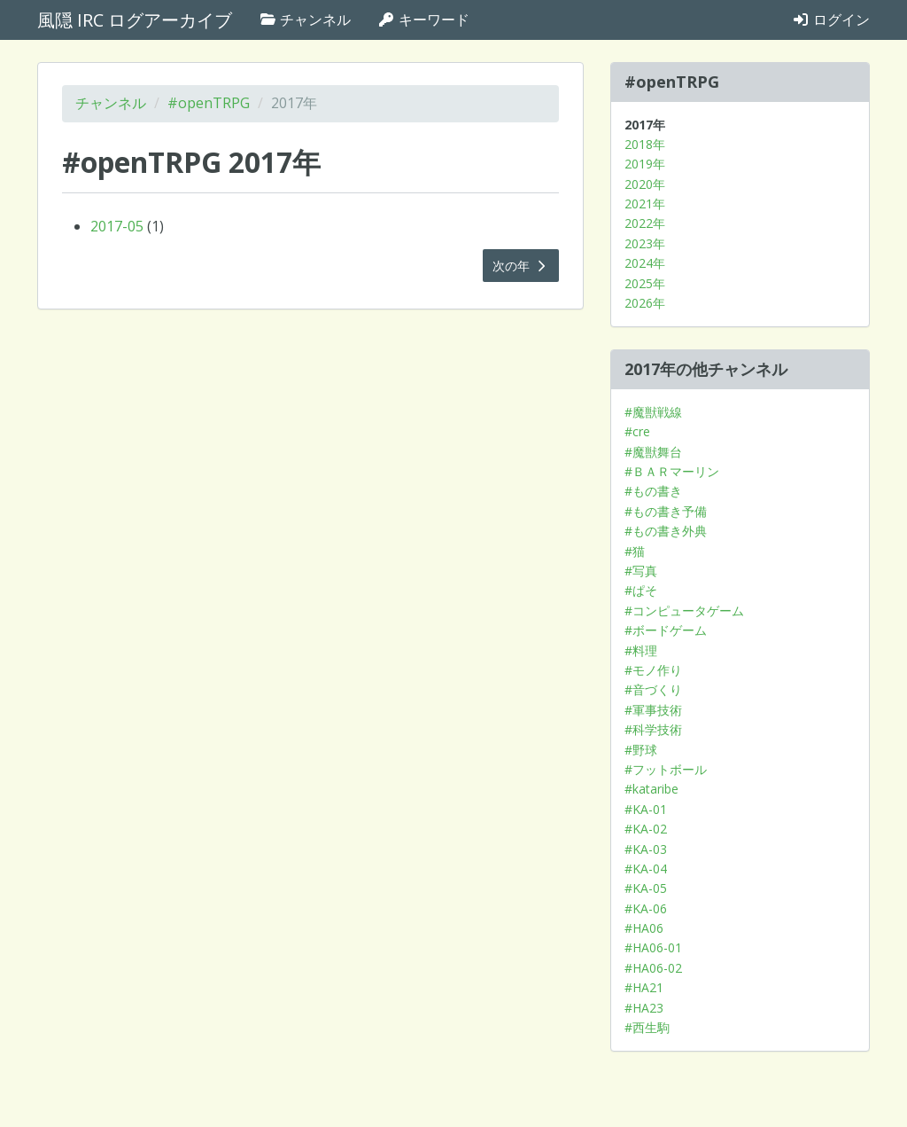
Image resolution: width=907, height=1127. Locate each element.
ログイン (831, 19)
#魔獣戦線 (653, 411)
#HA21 (643, 987)
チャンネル (305, 19)
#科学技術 (653, 729)
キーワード (423, 19)
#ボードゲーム (665, 630)
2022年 (644, 223)
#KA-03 (645, 849)
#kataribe (651, 788)
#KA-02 (645, 828)
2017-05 (116, 226)
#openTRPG (208, 103)
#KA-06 (645, 908)
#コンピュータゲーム (684, 610)
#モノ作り (653, 669)
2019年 (644, 163)
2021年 (644, 203)
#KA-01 (645, 809)
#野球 (640, 749)
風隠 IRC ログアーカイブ (134, 20)
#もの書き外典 (665, 530)
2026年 (644, 302)
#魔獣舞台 (653, 451)
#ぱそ (640, 590)
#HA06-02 (653, 967)
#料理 (640, 650)
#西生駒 (647, 1027)
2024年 (644, 262)
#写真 (640, 570)
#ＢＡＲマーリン (671, 471)
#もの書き (653, 490)
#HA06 (643, 928)
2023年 (644, 243)
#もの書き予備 (665, 511)
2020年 (644, 184)
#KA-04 (645, 868)
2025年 (644, 283)
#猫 (634, 551)
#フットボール (665, 769)
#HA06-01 (653, 947)
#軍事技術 (653, 709)
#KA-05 (645, 888)
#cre (637, 431)
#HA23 (643, 1007)
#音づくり (653, 689)
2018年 (644, 144)
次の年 (520, 265)
